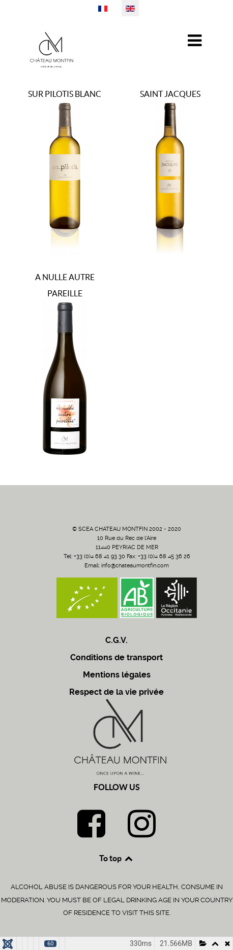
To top (116, 858)
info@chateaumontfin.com (135, 565)
